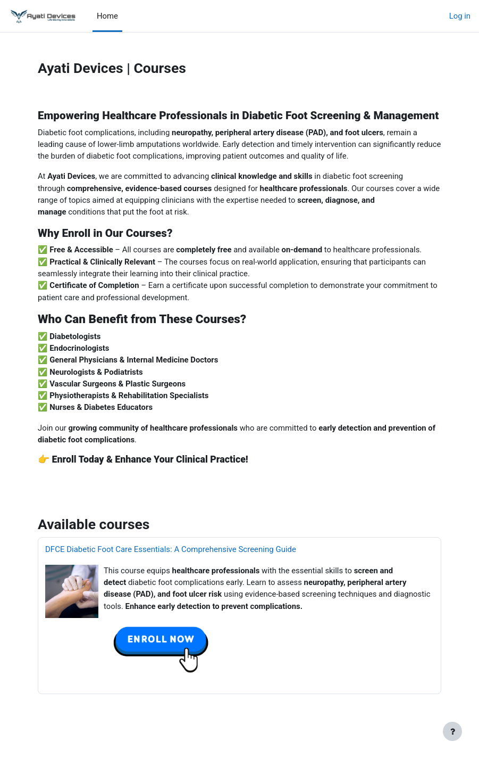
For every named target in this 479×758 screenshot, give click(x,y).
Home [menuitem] (107, 16)
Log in (459, 16)
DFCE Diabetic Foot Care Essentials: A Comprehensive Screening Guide (170, 549)
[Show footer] (452, 731)
